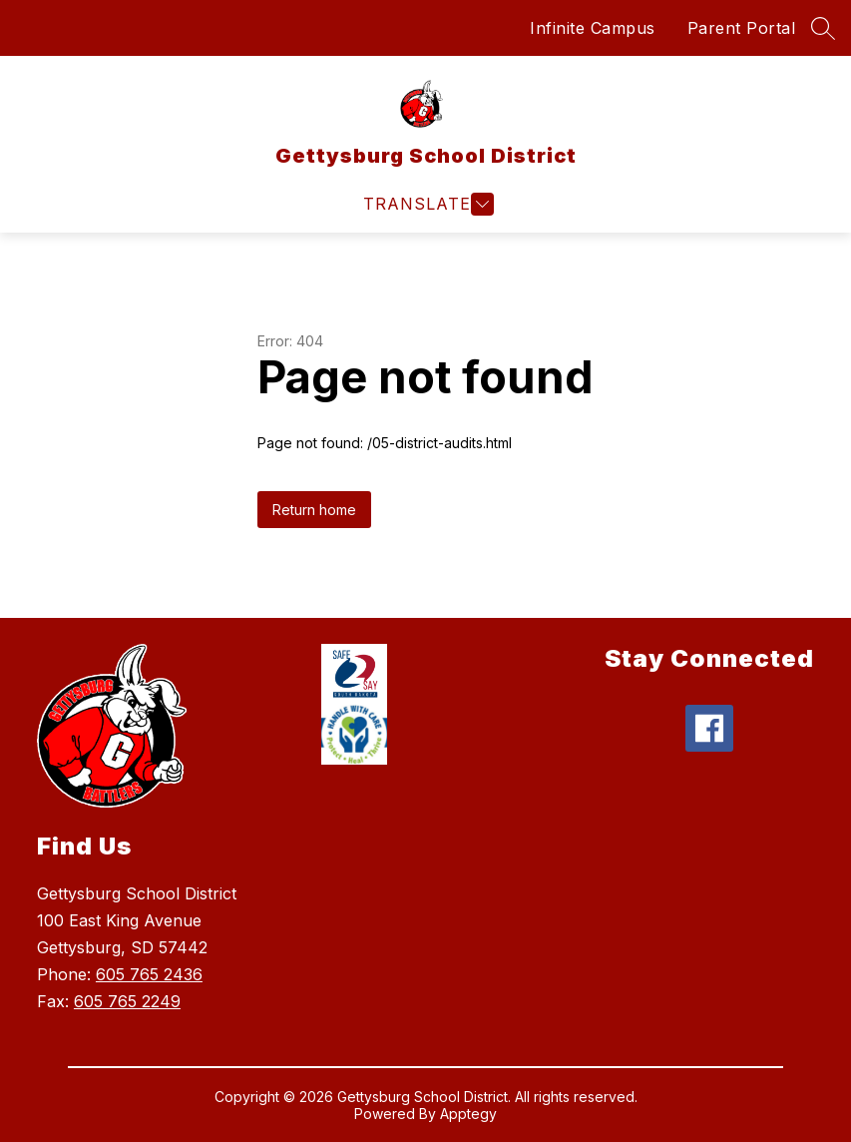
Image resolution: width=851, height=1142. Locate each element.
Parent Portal (741, 28)
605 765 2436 (149, 974)
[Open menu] (426, 204)
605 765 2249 (127, 1001)
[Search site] (823, 28)
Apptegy (468, 1113)
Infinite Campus (592, 28)
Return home (314, 509)
